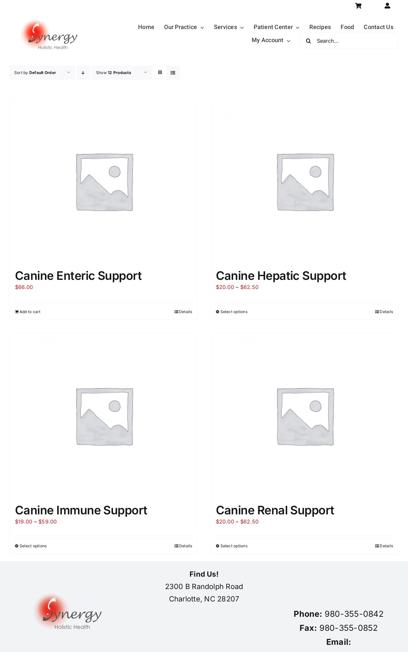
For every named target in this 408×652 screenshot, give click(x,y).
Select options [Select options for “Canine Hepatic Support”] (233, 311)
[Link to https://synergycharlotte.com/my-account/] (387, 5)
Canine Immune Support (81, 510)
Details (185, 311)
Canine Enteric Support (78, 275)
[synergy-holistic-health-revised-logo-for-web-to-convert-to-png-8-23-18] (50, 14)
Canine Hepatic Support (281, 275)
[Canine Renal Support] (304, 415)
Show (113, 72)
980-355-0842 (354, 614)
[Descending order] (83, 72)
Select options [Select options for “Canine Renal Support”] (233, 545)
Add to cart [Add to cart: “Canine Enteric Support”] (30, 311)
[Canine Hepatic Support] (304, 180)
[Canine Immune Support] (103, 415)
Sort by (35, 72)
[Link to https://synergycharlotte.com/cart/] (358, 5)
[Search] (308, 41)
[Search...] (349, 41)
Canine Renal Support (275, 510)
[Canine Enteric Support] (103, 180)
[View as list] (173, 72)
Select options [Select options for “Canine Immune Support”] (33, 545)
